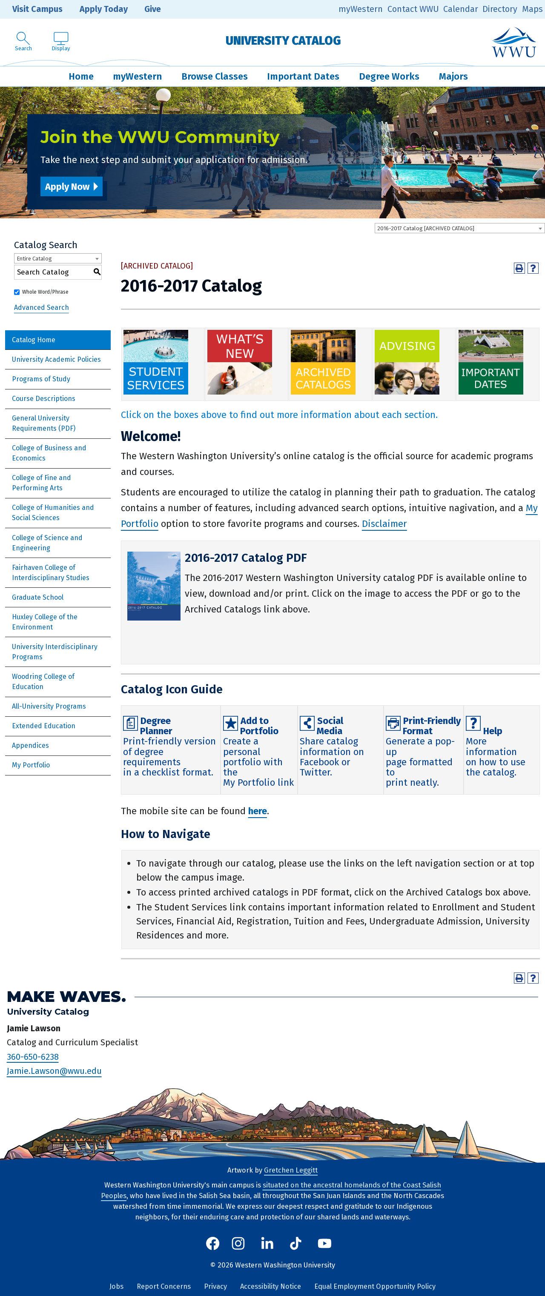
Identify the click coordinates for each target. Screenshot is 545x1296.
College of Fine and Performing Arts (41, 483)
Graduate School (37, 597)
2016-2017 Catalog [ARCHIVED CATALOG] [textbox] (425, 228)
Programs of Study (41, 379)
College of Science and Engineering (47, 543)
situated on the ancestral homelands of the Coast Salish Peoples (271, 1190)
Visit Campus (31, 9)
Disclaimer (384, 523)
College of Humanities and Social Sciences (53, 513)
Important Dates (303, 76)
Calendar (460, 9)
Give (146, 9)
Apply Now (67, 186)
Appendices (30, 745)
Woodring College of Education (43, 681)
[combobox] (460, 228)
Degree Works (389, 76)
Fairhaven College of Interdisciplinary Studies (50, 573)
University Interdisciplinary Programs (55, 652)
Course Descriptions (43, 399)
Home (81, 76)
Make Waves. (66, 996)
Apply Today (97, 9)
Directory (499, 9)
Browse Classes (214, 76)
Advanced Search (41, 307)
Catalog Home (33, 340)
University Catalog (283, 41)
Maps (532, 9)
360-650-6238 (33, 1057)
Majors (453, 76)
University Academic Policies (56, 359)
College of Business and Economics (49, 453)
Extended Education (43, 726)
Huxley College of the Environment (44, 622)
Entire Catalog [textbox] (34, 258)
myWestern (360, 9)
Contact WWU (413, 9)
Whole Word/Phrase (45, 292)
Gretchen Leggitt (291, 1170)
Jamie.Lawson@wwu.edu (54, 1071)
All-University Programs (49, 706)
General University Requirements (40, 423)
